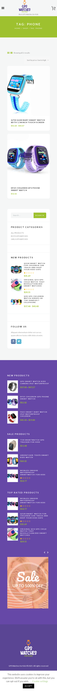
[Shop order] (37, 60)
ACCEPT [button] (28, 686)
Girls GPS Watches (19, 239)
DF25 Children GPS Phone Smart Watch (25, 189)
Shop (25, 28)
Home (18, 28)
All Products (17, 233)
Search (39, 215)
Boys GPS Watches (19, 236)
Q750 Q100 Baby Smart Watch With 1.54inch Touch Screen (28, 121)
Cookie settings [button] (40, 681)
